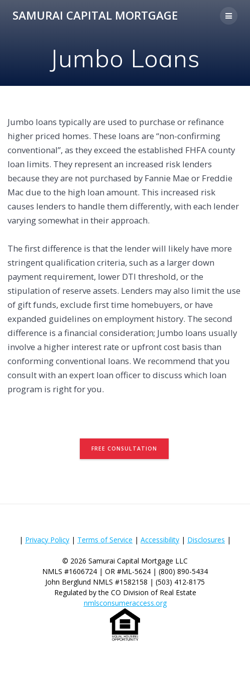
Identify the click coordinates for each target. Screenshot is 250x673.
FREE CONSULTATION (124, 448)
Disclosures (206, 539)
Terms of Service (105, 539)
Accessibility (160, 539)
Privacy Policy (47, 539)
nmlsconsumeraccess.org (125, 603)
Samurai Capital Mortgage (95, 15)
